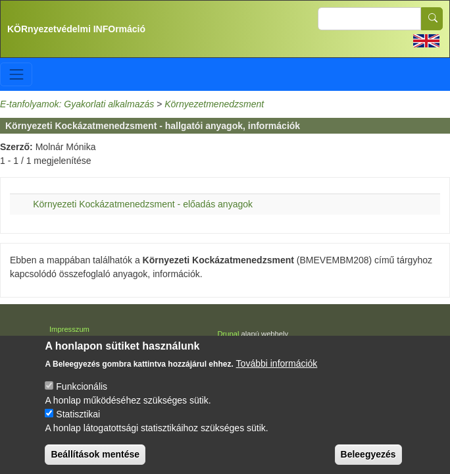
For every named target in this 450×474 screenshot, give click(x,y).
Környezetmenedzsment (214, 104)
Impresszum (69, 329)
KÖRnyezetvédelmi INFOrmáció (76, 29)
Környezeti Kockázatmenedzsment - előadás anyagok (143, 204)
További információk (277, 369)
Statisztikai (78, 420)
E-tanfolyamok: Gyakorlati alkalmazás (77, 104)
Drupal (228, 334)
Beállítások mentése (95, 460)
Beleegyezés (368, 460)
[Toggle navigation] (16, 74)
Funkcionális (81, 392)
